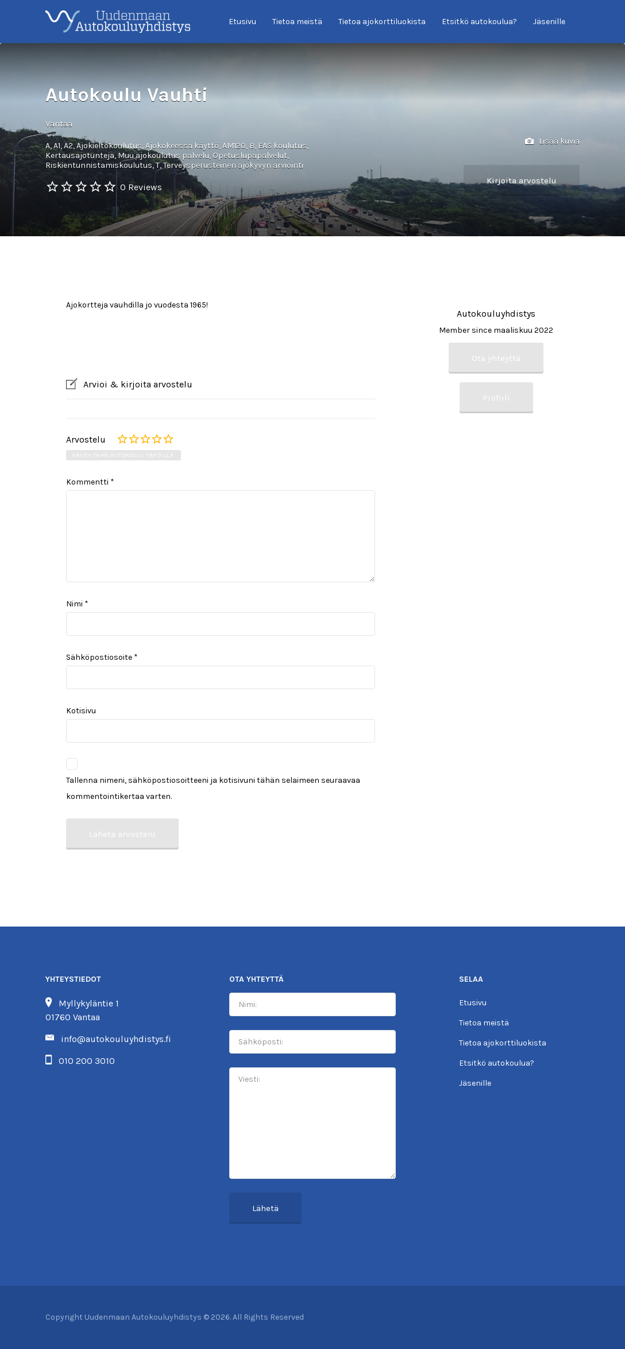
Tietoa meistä (297, 21)
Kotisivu (81, 711)
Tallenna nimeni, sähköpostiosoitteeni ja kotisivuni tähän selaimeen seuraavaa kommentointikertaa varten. (213, 788)
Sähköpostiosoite (102, 657)
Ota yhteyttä (496, 358)
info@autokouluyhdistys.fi (116, 1038)
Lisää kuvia (552, 141)
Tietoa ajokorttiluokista (382, 21)
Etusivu (242, 21)
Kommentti (90, 482)
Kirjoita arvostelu (522, 180)
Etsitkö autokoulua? (479, 21)
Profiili (496, 398)
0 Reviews (141, 187)
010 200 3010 (87, 1060)
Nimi (77, 604)
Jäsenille (549, 21)
